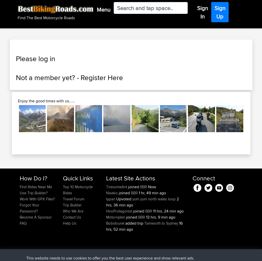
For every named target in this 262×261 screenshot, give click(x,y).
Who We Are (73, 211)
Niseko (112, 193)
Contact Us (72, 217)
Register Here (102, 78)
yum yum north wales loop (154, 199)
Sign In (202, 12)
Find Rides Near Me (36, 186)
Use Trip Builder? (34, 193)
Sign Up (220, 12)
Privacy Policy (87, 253)
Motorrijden (116, 217)
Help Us (69, 223)
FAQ (23, 223)
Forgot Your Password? (29, 208)
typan (111, 199)
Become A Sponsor (36, 217)
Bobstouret (115, 223)
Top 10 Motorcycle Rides (78, 190)
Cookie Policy (112, 253)
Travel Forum (73, 199)
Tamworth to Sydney (161, 223)
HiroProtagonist (119, 211)
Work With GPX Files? (37, 199)
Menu (103, 10)
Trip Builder (72, 205)
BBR (143, 186)
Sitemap (67, 253)
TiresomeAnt (117, 186)
